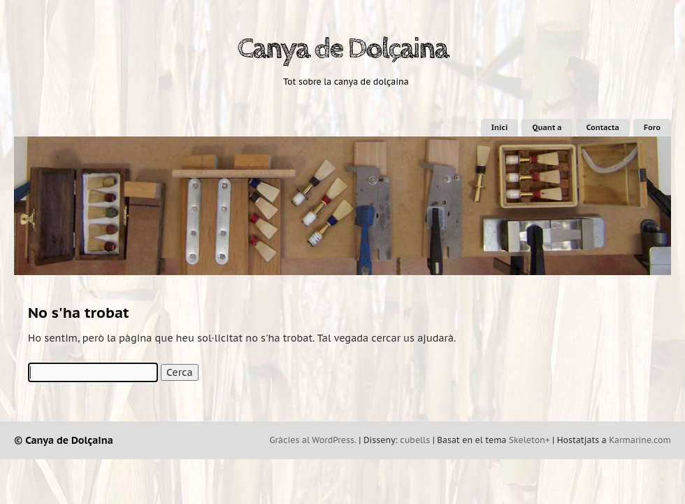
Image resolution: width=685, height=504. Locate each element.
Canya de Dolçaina (342, 48)
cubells (415, 440)
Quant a (546, 127)
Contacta (602, 127)
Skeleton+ (529, 440)
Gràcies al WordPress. (313, 440)
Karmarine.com (640, 440)
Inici (499, 127)
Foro (652, 127)
